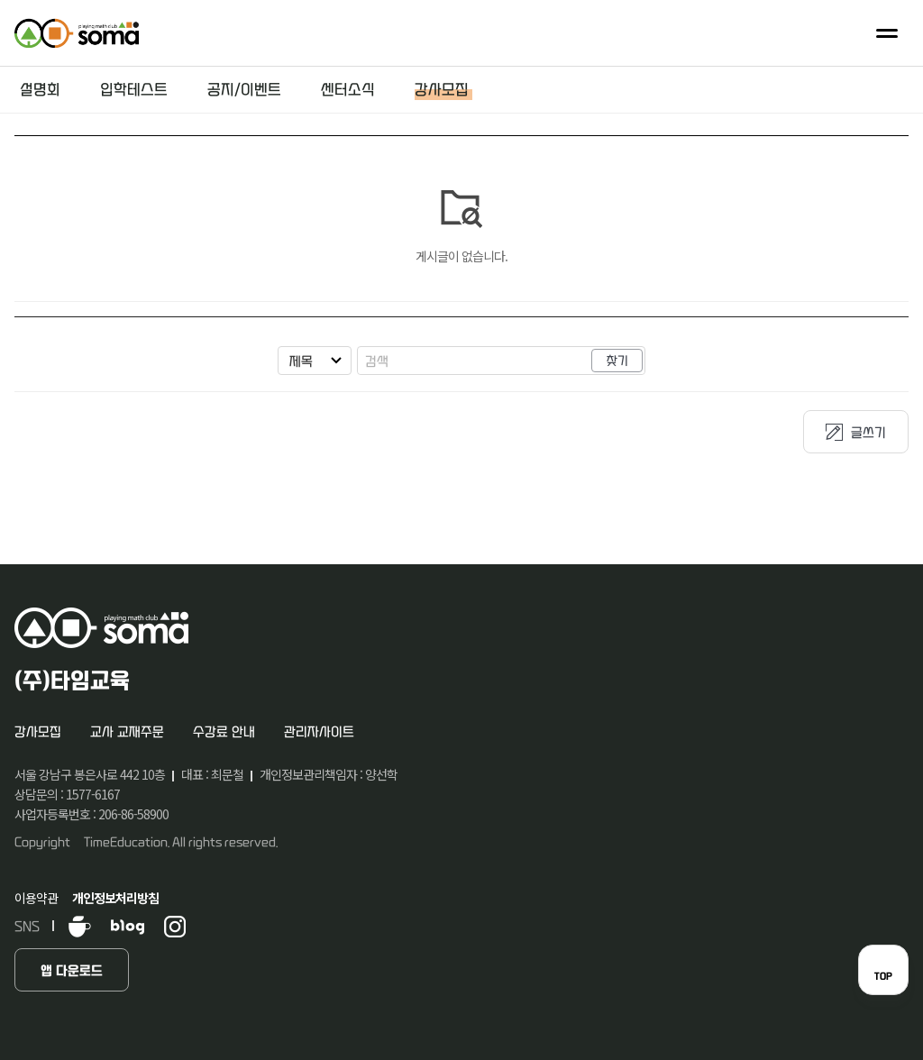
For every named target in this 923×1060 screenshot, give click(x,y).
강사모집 (37, 732)
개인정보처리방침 (115, 898)
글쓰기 (868, 433)
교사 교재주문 (127, 732)
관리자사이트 (319, 732)
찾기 (617, 361)
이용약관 (36, 898)
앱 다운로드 (72, 971)
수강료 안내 (224, 732)
